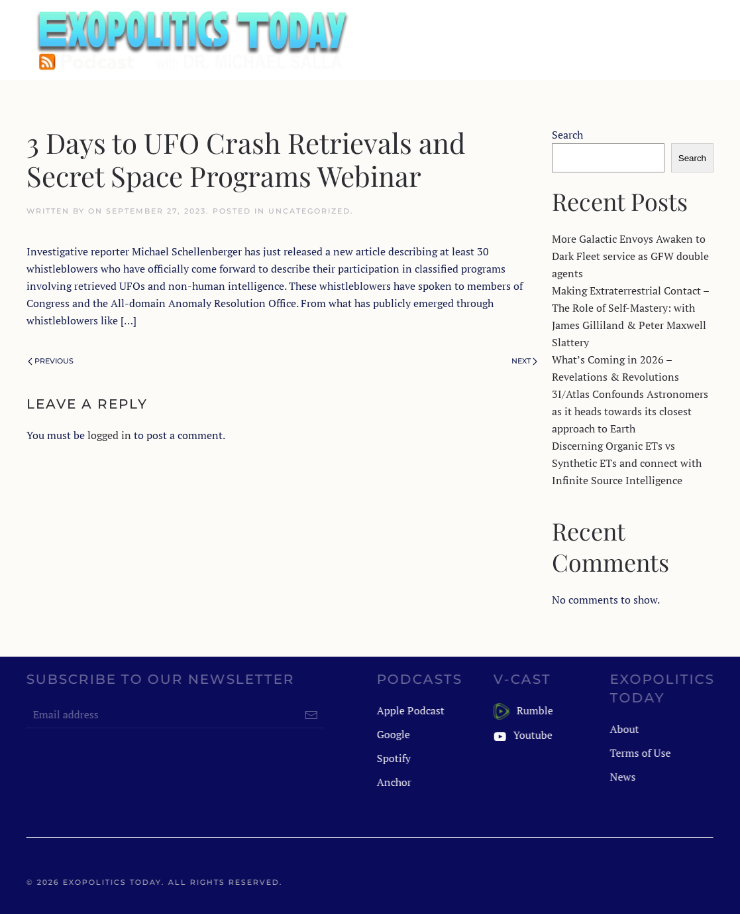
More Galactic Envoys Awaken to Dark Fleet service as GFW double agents (630, 256)
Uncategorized (309, 211)
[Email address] (174, 715)
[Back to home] (190, 40)
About (623, 729)
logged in (109, 435)
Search (567, 134)
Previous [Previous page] (51, 360)
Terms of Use (639, 753)
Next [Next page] (524, 360)
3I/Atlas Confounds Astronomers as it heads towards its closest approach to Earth (630, 411)
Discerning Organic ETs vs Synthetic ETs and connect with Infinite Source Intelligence (627, 463)
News (622, 776)
